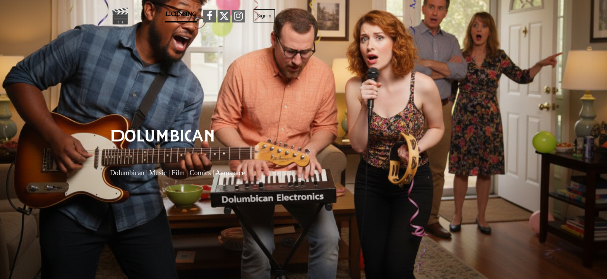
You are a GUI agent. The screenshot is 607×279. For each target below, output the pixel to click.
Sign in (264, 16)
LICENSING (181, 14)
